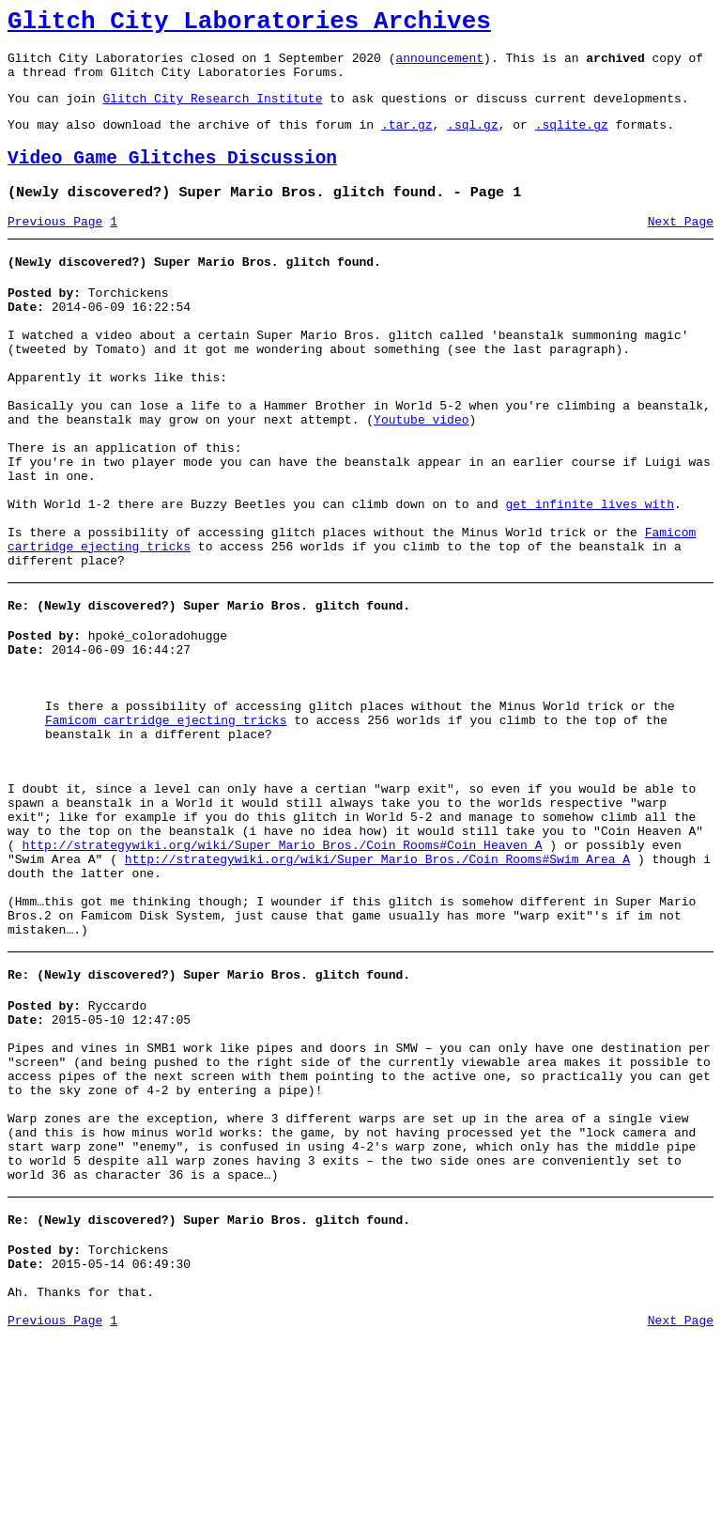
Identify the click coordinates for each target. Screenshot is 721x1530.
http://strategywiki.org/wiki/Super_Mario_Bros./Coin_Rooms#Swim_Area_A (377, 986)
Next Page (680, 247)
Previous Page (55, 247)
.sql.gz (473, 140)
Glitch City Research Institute (212, 111)
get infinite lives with (589, 574)
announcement (439, 65)
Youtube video (421, 473)
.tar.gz (407, 140)
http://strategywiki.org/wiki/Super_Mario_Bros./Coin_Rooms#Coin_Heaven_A (283, 969)
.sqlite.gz (571, 140)
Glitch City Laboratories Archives (249, 24)
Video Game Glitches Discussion (172, 178)
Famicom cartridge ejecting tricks (165, 821)
